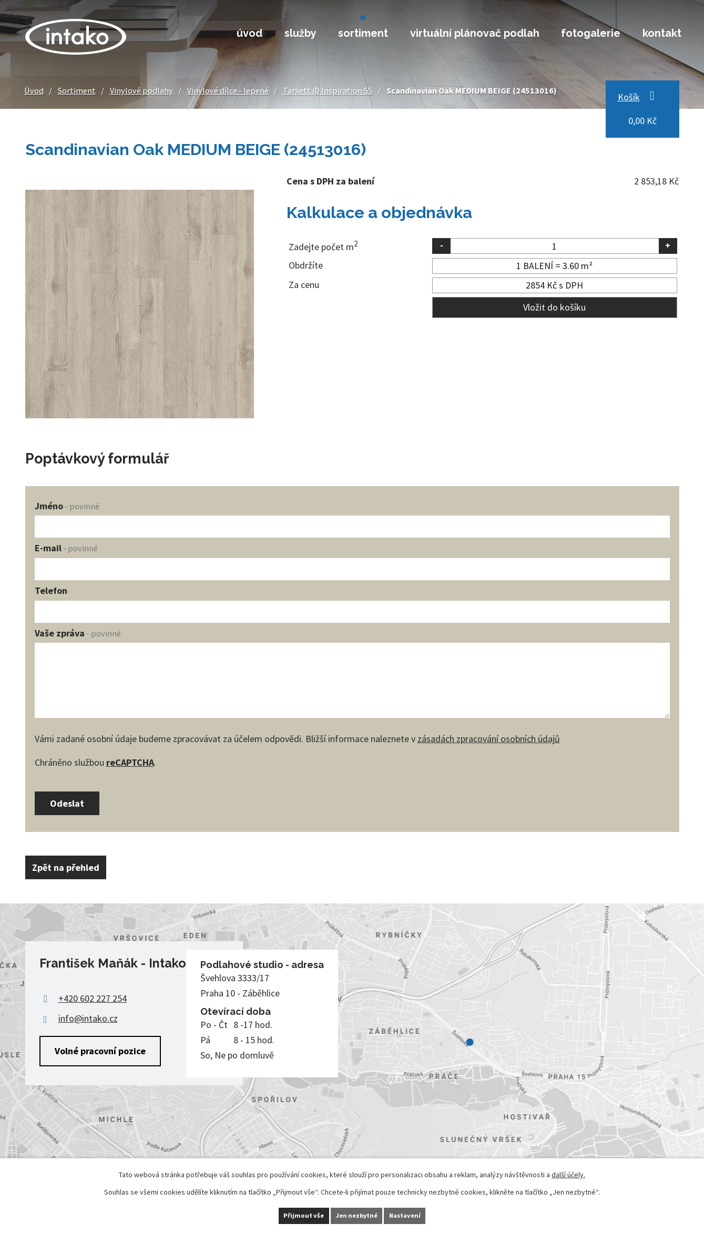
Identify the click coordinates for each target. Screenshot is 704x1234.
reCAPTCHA (130, 762)
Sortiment (363, 33)
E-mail (66, 548)
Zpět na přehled (73, 875)
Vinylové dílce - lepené (228, 90)
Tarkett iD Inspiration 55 (327, 90)
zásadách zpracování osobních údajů (488, 739)
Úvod (249, 33)
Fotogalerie (590, 33)
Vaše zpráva (78, 633)
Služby (300, 33)
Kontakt (661, 33)
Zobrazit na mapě (352, 1050)
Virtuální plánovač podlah (474, 33)
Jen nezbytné (356, 1214)
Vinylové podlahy (141, 90)
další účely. (568, 1172)
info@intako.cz (88, 1026)
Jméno (67, 506)
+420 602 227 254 (92, 1005)
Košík (629, 97)
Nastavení (420, 1214)
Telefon (51, 590)
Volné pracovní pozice (100, 1058)
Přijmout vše (288, 1214)
